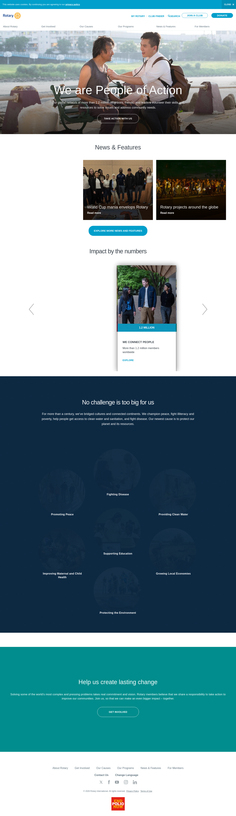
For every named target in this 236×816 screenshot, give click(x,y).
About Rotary (19, 25)
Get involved (59, 716)
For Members (214, 25)
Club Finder (156, 16)
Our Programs (134, 25)
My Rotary (138, 16)
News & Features (172, 25)
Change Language (126, 778)
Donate (222, 15)
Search (175, 16)
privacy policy (72, 4)
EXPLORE (99, 360)
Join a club (195, 15)
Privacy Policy (132, 794)
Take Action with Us (118, 118)
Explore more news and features (118, 230)
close (227, 4)
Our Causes (95, 25)
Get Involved (57, 25)
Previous (31, 309)
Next (204, 309)
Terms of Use (146, 794)
